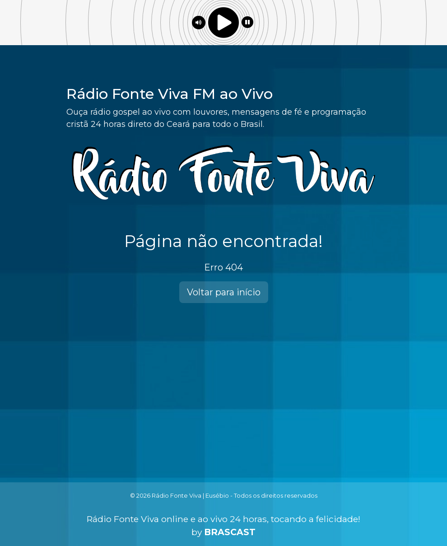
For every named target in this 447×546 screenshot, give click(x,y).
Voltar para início (224, 292)
